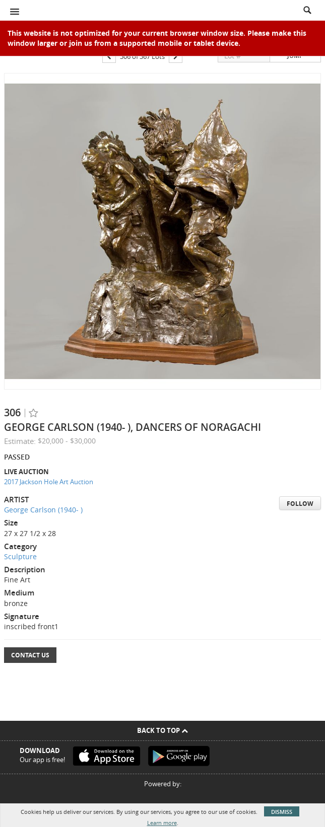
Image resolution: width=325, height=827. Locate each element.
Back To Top (162, 730)
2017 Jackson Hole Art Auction (48, 481)
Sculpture (20, 556)
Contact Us (30, 655)
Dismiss (281, 811)
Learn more (162, 822)
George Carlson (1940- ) (43, 509)
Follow (300, 503)
